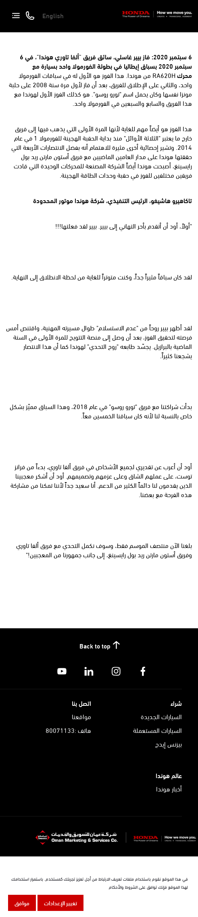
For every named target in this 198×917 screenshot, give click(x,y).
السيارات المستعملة (157, 730)
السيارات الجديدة (161, 716)
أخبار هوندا (169, 788)
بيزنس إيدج (168, 743)
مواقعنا (81, 716)
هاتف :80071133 (68, 730)
